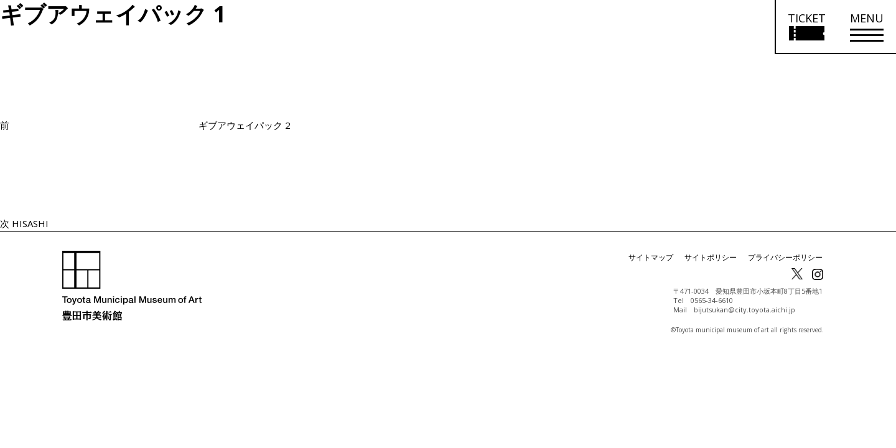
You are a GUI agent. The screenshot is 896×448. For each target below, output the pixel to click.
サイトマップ (650, 257)
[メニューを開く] (867, 27)
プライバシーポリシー (785, 257)
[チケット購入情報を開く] (806, 27)
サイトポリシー (710, 257)
